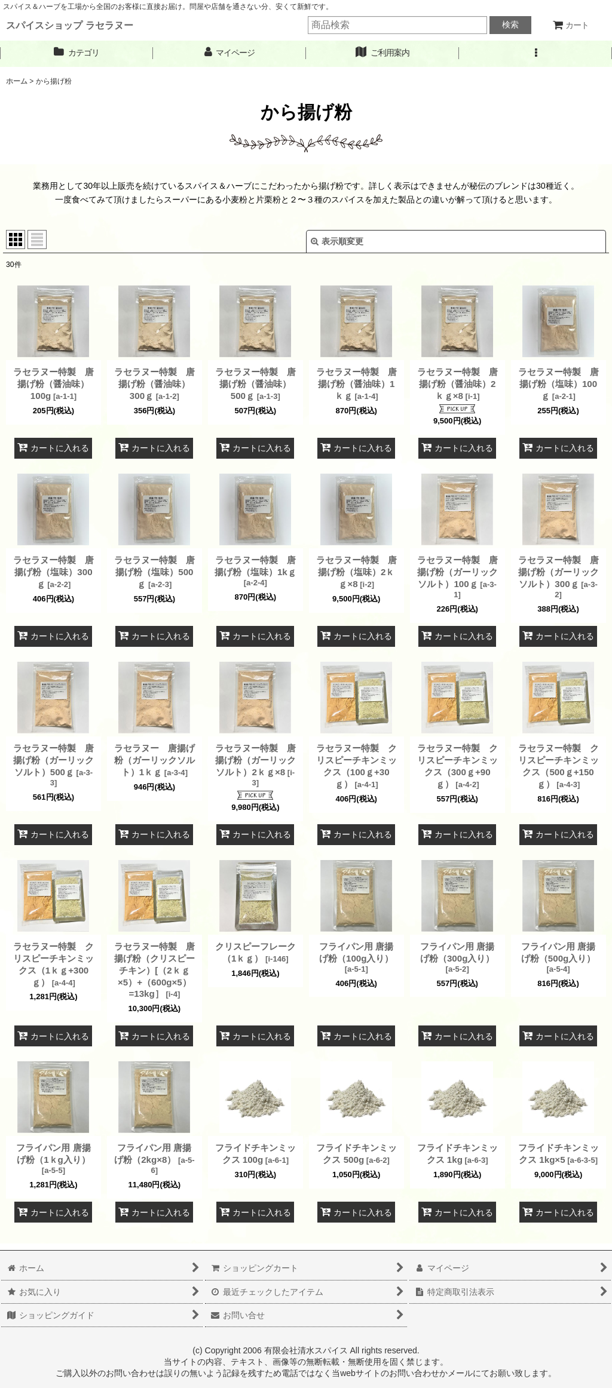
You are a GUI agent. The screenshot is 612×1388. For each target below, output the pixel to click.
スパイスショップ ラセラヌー (69, 25)
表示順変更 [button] (337, 241)
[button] (535, 53)
